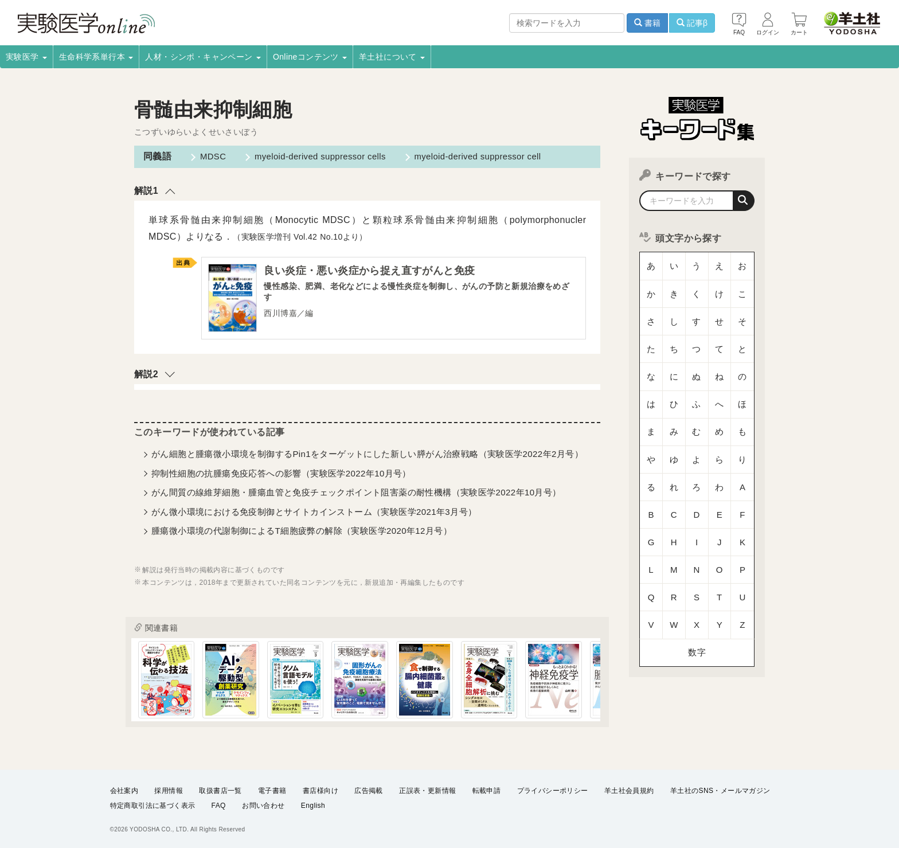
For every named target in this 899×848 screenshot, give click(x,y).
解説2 (146, 376)
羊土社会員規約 (629, 791)
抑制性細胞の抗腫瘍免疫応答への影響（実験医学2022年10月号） (281, 475)
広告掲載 (368, 791)
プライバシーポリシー (552, 791)
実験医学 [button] (26, 56)
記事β (692, 23)
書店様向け (320, 791)
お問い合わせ (263, 806)
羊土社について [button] (392, 56)
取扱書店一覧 (220, 791)
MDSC (208, 156)
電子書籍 (272, 791)
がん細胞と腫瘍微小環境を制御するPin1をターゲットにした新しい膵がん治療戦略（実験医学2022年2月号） (367, 457)
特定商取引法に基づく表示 (153, 806)
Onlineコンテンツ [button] (310, 56)
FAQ (219, 806)
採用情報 (168, 791)
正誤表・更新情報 (427, 791)
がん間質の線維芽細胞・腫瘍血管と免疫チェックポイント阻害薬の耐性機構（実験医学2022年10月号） (356, 495)
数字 (697, 518)
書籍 (647, 23)
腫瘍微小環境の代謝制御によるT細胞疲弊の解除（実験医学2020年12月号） (301, 533)
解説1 (146, 191)
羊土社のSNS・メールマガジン (720, 791)
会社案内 (124, 791)
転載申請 (486, 791)
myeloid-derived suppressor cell (477, 156)
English (313, 806)
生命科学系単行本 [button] (96, 56)
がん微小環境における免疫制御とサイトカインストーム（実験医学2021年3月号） (313, 514)
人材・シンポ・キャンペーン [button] (203, 56)
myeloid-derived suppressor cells (315, 156)
